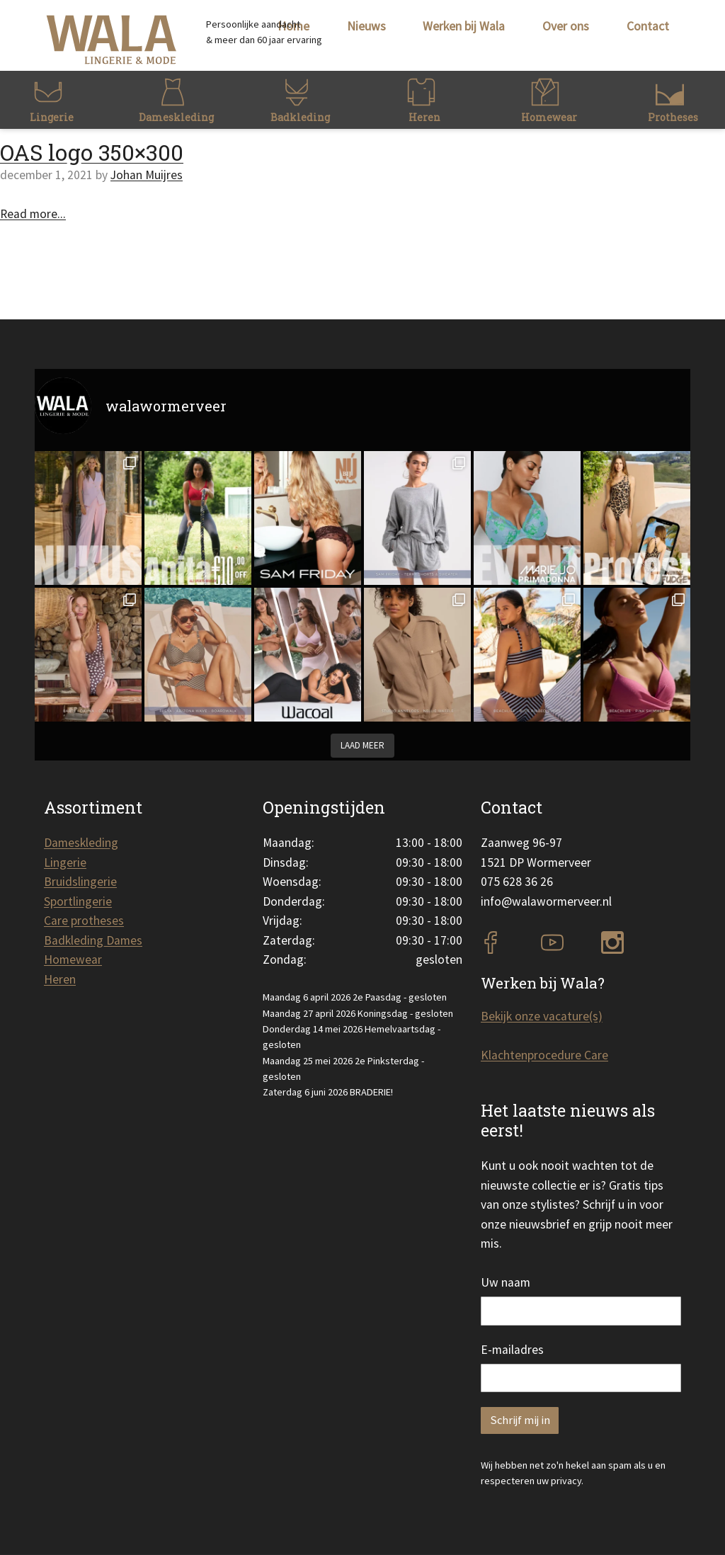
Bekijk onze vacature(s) (542, 1016)
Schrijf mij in (520, 1420)
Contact (648, 26)
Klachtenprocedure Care (544, 1055)
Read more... (33, 214)
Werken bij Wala (464, 26)
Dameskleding (81, 842)
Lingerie (65, 862)
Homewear (73, 959)
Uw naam (505, 1282)
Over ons (565, 26)
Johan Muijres (146, 175)
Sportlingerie (78, 901)
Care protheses (84, 920)
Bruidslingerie (80, 881)
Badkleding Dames (93, 940)
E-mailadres (512, 1349)
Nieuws (366, 26)
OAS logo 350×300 (91, 152)
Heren (60, 979)
